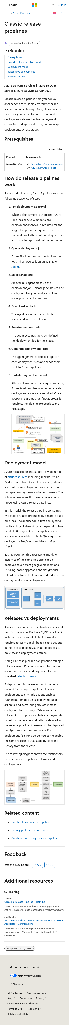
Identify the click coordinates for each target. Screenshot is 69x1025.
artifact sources (17, 477)
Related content (16, 76)
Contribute (26, 998)
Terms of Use (14, 1008)
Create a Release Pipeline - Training (24, 901)
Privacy (40, 998)
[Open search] (53, 5)
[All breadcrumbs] (7, 13)
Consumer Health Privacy (21, 1003)
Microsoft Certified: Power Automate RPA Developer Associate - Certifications (34, 922)
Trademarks (32, 1008)
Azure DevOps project (43, 167)
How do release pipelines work (24, 62)
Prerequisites (14, 57)
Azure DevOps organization (46, 164)
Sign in (62, 4)
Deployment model (18, 66)
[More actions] (61, 13)
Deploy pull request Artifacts (29, 830)
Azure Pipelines (21, 13)
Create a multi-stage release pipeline (34, 838)
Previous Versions (36, 993)
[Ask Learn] (54, 13)
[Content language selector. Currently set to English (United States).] (24, 967)
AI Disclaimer (14, 993)
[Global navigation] (3, 5)
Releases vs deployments (21, 71)
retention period (27, 676)
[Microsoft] (34, 5)
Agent (15, 266)
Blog (9, 998)
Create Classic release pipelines (31, 822)
